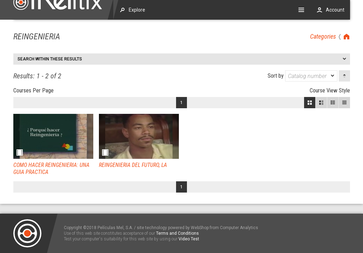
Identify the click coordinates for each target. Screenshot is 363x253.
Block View (309, 102)
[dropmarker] (332, 76)
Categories (323, 36)
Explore (137, 10)
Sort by (302, 76)
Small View (332, 102)
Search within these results (50, 59)
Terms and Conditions (177, 233)
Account (335, 10)
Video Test (189, 238)
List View (344, 102)
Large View (321, 102)
